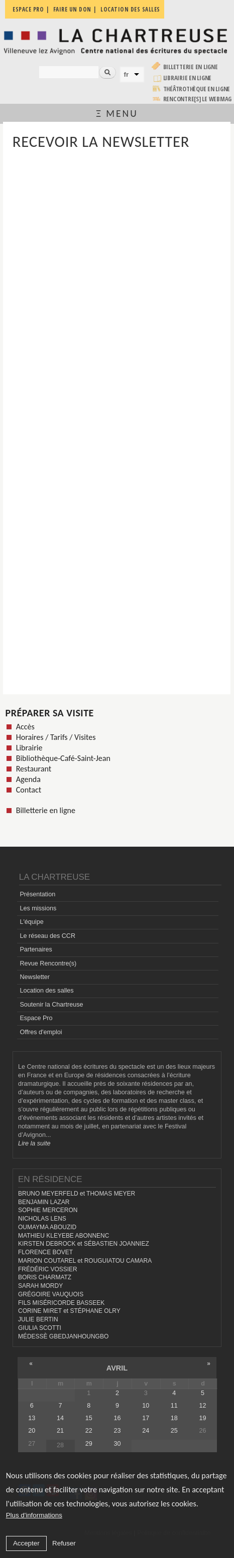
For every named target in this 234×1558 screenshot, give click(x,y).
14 (60, 1418)
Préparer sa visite (50, 713)
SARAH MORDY (40, 1285)
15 (88, 1418)
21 (60, 1430)
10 (145, 1405)
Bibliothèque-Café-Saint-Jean (63, 758)
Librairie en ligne (187, 78)
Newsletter (35, 977)
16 (117, 1418)
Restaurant (34, 768)
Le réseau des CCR (47, 935)
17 (145, 1418)
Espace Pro (36, 1018)
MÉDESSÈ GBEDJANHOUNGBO (63, 1336)
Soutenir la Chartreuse (51, 1004)
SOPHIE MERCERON (47, 1210)
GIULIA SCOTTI (39, 1327)
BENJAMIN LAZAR (43, 1202)
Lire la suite (34, 1143)
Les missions (38, 908)
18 (174, 1418)
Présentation (37, 894)
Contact (28, 790)
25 (174, 1430)
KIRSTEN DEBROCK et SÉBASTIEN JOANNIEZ (83, 1243)
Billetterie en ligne (190, 67)
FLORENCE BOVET (45, 1252)
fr (126, 74)
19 (202, 1418)
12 (202, 1405)
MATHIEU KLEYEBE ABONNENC (63, 1235)
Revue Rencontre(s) (48, 963)
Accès (25, 726)
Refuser (64, 1543)
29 (88, 1443)
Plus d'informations (34, 1515)
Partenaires (36, 949)
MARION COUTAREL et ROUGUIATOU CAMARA (85, 1260)
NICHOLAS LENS (42, 1218)
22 (88, 1430)
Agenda (28, 779)
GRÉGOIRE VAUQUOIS (50, 1294)
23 (117, 1430)
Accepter (26, 1543)
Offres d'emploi (41, 1032)
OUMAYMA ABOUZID (47, 1227)
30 (117, 1443)
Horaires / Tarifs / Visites (56, 737)
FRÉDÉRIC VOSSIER (47, 1269)
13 (31, 1418)
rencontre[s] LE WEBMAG (197, 99)
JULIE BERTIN (38, 1319)
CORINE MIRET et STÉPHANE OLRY (69, 1310)
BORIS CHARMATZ (44, 1277)
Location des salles (46, 990)
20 (31, 1430)
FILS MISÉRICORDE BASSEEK (61, 1302)
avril (117, 1368)
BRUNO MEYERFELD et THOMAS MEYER (76, 1193)
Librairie (29, 747)
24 (145, 1430)
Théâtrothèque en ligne (196, 89)
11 (174, 1405)
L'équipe (31, 921)
